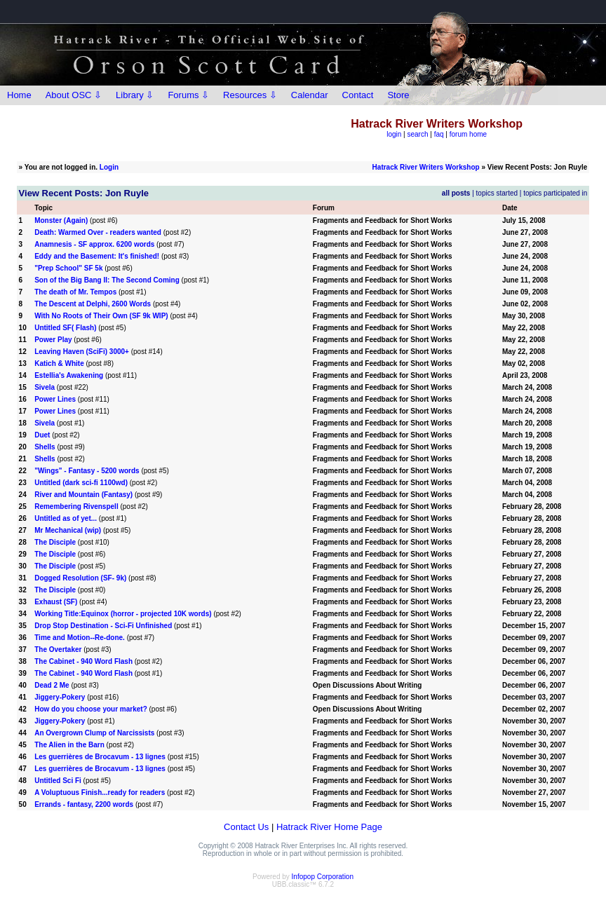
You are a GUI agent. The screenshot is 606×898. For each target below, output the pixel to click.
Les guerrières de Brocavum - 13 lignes (100, 757)
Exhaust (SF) (55, 602)
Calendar (309, 95)
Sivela (44, 387)
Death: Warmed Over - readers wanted (97, 232)
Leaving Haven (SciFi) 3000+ (81, 351)
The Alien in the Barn (69, 745)
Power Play (53, 339)
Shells (44, 447)
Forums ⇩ (188, 95)
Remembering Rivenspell (76, 506)
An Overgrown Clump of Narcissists (94, 733)
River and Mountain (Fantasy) (83, 494)
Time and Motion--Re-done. (79, 637)
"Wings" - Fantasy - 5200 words (87, 471)
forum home (468, 134)
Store (398, 95)
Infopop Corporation (323, 876)
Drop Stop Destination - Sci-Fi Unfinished (103, 626)
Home (19, 95)
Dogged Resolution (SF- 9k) (80, 578)
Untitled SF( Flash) (65, 328)
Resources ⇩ (250, 95)
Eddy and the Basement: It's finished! (96, 256)
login (393, 134)
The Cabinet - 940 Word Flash (83, 661)
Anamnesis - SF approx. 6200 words (94, 244)
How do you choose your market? (90, 709)
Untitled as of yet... (65, 518)
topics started (497, 193)
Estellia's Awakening (68, 375)
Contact (358, 95)
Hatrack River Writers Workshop (426, 167)
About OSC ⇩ (74, 95)
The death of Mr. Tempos (75, 292)
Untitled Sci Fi (57, 780)
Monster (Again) (61, 220)
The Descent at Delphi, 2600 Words (92, 304)
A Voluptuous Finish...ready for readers (99, 792)
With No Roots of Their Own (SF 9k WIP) (101, 316)
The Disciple (55, 542)
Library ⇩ (135, 95)
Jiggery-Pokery (59, 697)
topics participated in (555, 193)
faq (439, 134)
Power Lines (55, 399)
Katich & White (59, 363)
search (418, 134)
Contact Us (246, 827)
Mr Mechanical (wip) (67, 530)
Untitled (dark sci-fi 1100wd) (81, 483)
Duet (42, 435)
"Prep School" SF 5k (68, 268)
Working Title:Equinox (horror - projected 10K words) (122, 614)
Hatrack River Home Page (329, 827)
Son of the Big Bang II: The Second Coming (107, 280)
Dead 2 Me (51, 685)
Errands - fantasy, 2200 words (83, 804)
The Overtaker (57, 649)
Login (109, 167)
